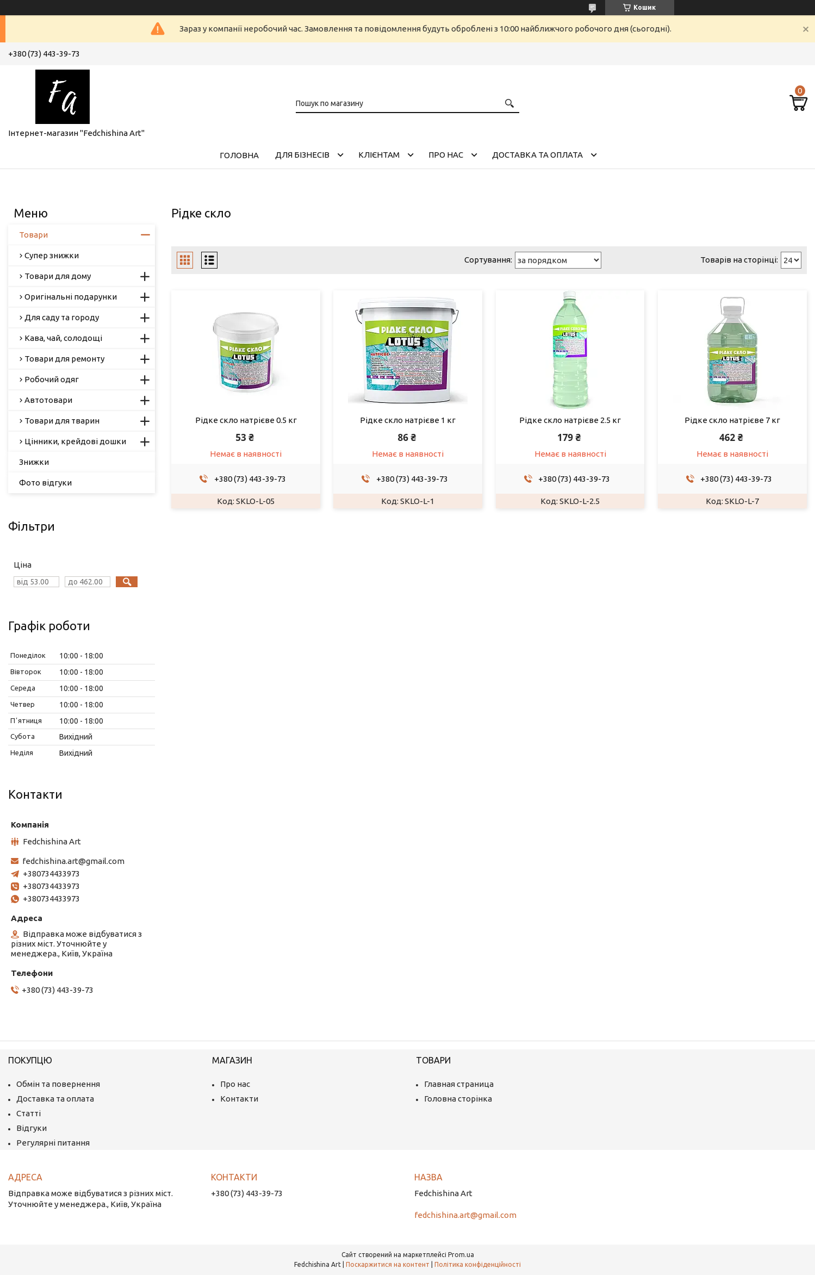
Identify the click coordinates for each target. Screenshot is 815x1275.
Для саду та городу (61, 317)
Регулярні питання (53, 1142)
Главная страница (459, 1084)
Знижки (34, 462)
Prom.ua (461, 1254)
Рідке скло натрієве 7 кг (732, 420)
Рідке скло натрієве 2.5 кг (570, 420)
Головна (239, 155)
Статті (28, 1113)
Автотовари (48, 400)
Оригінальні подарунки (70, 296)
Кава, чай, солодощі (63, 338)
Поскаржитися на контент (388, 1264)
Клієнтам (379, 154)
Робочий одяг (51, 379)
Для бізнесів (302, 154)
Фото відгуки (45, 482)
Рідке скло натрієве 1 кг (408, 420)
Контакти (239, 1098)
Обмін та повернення (58, 1084)
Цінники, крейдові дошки (75, 441)
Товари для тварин (61, 420)
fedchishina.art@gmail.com (73, 861)
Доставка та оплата (537, 154)
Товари (33, 234)
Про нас (445, 154)
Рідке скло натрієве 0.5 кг (246, 420)
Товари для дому (57, 276)
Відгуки (31, 1128)
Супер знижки (51, 255)
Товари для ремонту (64, 358)
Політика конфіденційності (477, 1264)
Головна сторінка (458, 1098)
